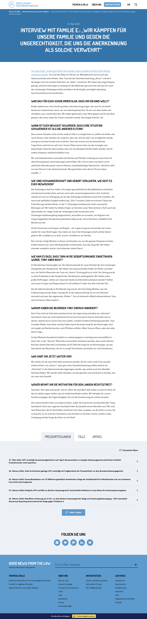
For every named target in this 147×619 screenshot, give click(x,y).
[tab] (58, 436)
